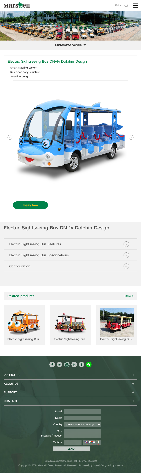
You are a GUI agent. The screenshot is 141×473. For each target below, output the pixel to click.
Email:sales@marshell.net (58, 460)
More (127, 296)
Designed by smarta (111, 465)
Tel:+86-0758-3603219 (85, 460)
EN (117, 5)
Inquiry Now (30, 205)
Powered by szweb (89, 465)
